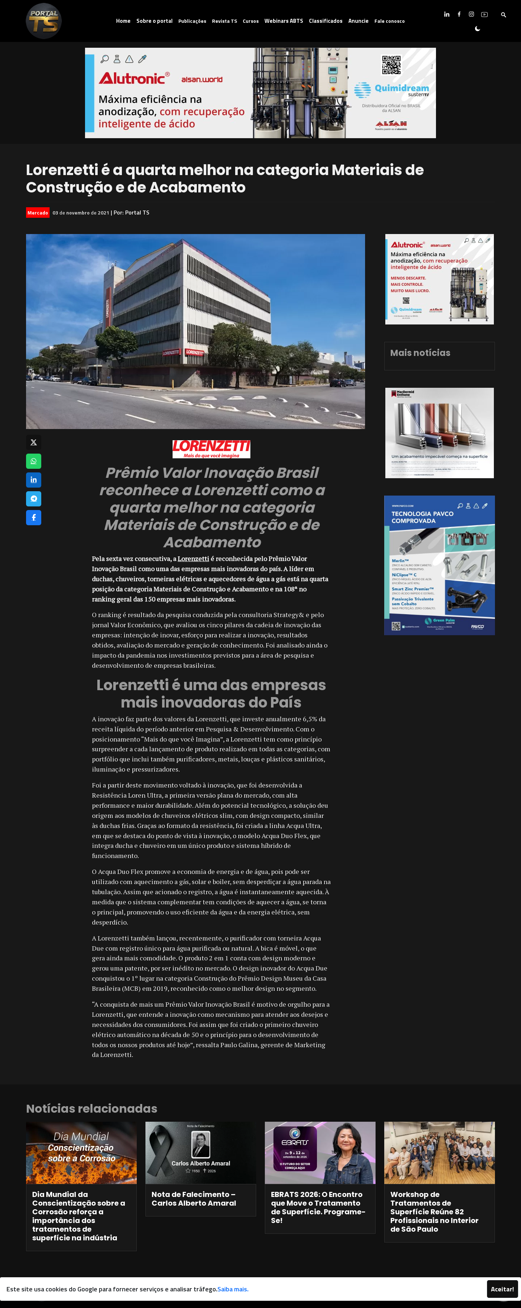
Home (123, 21)
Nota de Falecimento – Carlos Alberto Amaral (194, 1198)
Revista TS (224, 21)
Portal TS (137, 212)
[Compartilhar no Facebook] (33, 517)
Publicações (192, 21)
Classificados (326, 21)
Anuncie (358, 21)
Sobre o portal (154, 21)
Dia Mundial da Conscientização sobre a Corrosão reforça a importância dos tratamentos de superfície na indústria (78, 1216)
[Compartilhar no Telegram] (33, 498)
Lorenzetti (193, 558)
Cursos (251, 21)
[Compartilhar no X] (33, 442)
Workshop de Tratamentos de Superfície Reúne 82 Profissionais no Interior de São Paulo (434, 1211)
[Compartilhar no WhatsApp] (33, 461)
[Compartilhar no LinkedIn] (33, 480)
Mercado (37, 212)
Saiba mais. (233, 1289)
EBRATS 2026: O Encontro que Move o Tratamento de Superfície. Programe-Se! (318, 1207)
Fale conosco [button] (389, 21)
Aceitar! (502, 1289)
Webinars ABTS (283, 21)
